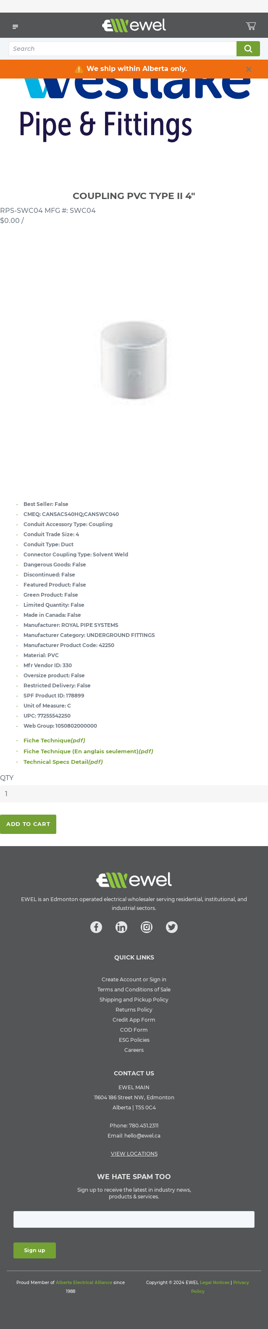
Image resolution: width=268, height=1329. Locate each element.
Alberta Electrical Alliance (84, 1282)
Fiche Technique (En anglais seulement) (88, 751)
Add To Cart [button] (28, 823)
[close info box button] (248, 69)
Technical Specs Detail (63, 761)
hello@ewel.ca (142, 1135)
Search (248, 48)
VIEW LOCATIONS (134, 1154)
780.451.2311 (143, 1125)
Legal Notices (214, 1282)
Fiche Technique (54, 740)
